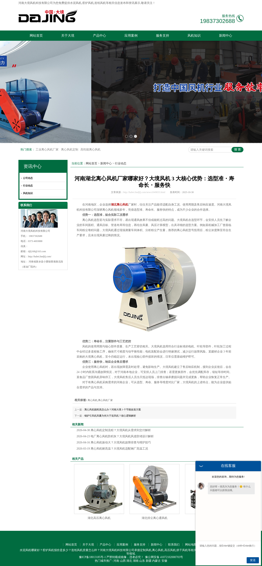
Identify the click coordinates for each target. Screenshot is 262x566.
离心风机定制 (70, 149)
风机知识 (194, 35)
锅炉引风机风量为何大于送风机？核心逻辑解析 (110, 415)
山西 (123, 560)
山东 (142, 560)
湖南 (136, 560)
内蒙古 (156, 560)
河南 (116, 560)
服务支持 (162, 35)
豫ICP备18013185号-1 (92, 557)
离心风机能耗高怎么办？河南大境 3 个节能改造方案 (112, 409)
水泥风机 (75, 3)
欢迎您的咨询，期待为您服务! (228, 476)
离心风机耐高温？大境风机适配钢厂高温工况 (112, 448)
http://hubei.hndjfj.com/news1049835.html (144, 192)
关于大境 (67, 35)
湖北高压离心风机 (99, 518)
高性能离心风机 (90, 149)
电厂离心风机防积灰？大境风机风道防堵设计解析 (115, 436)
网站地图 (190, 544)
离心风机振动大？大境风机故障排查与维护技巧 (114, 442)
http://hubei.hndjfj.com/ (39, 256)
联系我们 (174, 544)
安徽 (164, 560)
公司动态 (28, 178)
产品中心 (99, 35)
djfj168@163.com (37, 251)
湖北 (129, 560)
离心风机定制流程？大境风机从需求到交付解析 (114, 430)
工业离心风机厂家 (47, 149)
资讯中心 (33, 166)
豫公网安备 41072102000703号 (164, 557)
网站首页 (36, 35)
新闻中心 (225, 35)
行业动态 (28, 185)
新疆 (148, 560)
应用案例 (131, 35)
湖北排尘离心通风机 (154, 518)
